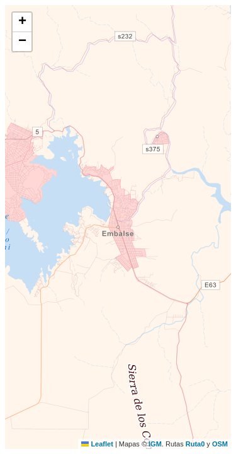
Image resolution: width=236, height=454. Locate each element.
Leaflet (97, 444)
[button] (22, 22)
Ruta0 (195, 444)
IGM (155, 444)
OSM (220, 444)
